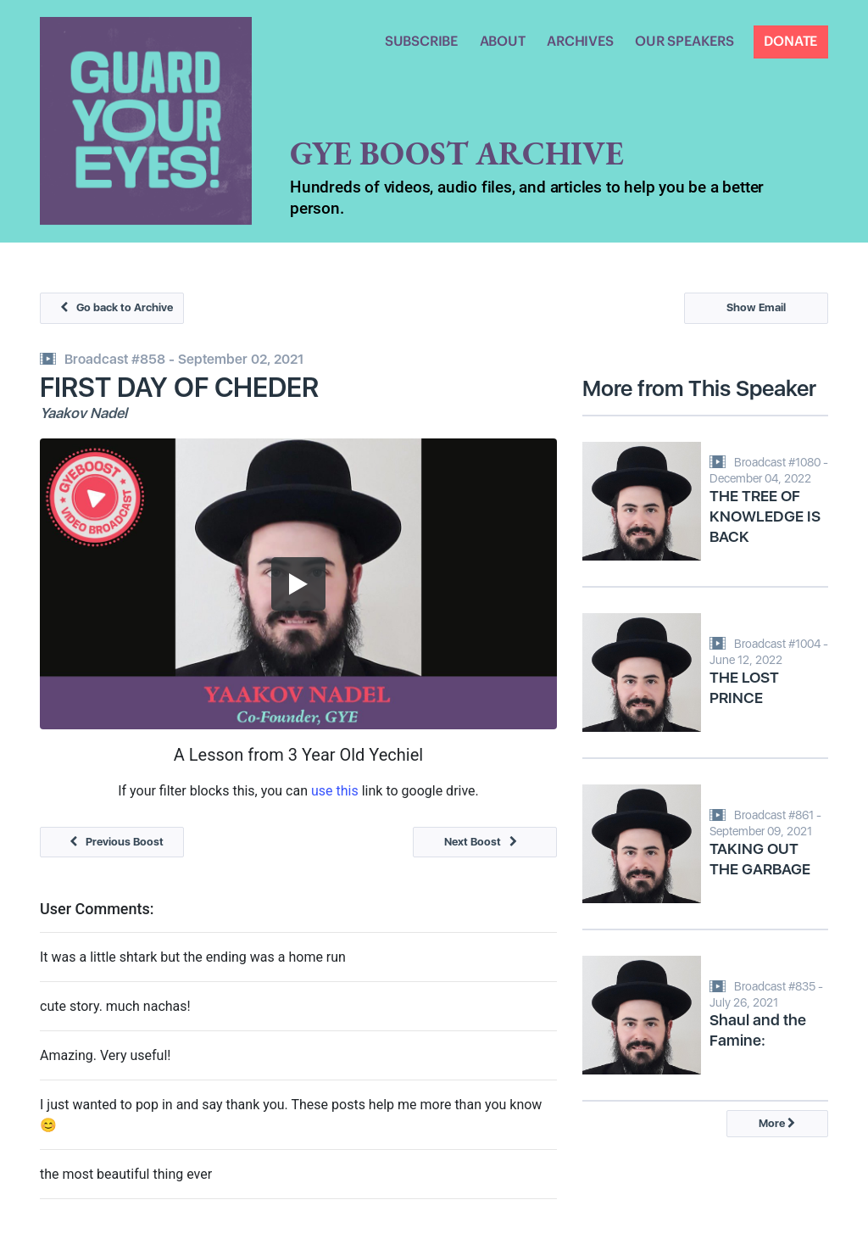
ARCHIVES (580, 41)
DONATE (790, 41)
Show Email (756, 308)
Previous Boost (112, 841)
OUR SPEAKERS (684, 41)
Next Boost (485, 841)
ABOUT (503, 41)
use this (335, 791)
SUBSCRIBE (421, 41)
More (777, 1123)
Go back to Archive (112, 308)
